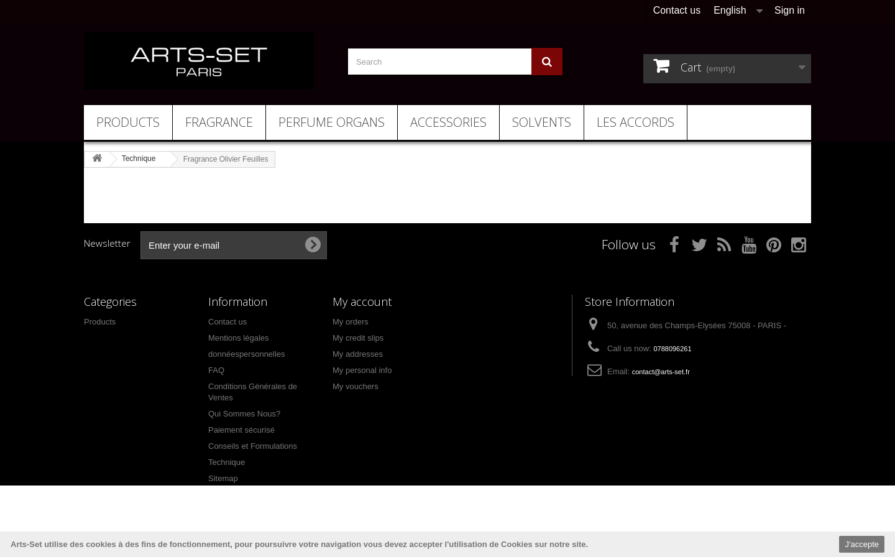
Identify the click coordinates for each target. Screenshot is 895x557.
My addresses (358, 354)
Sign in (789, 10)
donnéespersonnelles (246, 354)
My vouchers (356, 386)
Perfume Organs (331, 122)
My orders (351, 321)
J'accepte (862, 544)
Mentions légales (238, 338)
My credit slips (358, 338)
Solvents (541, 122)
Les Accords (635, 122)
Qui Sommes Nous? (244, 413)
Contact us (676, 10)
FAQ (216, 370)
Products (128, 122)
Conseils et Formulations (252, 446)
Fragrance (219, 122)
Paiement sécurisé (241, 430)
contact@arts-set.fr (661, 371)
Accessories (448, 122)
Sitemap (223, 478)
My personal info (362, 370)
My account (362, 301)
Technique (226, 462)
